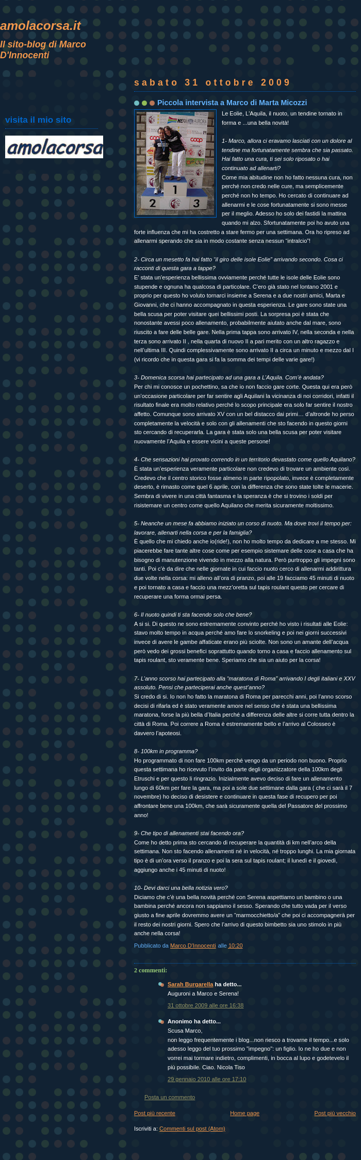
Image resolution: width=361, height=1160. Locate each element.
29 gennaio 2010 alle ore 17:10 (207, 1079)
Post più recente (154, 1113)
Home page (244, 1113)
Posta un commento (169, 1097)
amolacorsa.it (40, 25)
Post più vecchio (335, 1113)
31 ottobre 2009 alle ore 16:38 (205, 1005)
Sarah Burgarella (190, 984)
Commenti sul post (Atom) (192, 1128)
